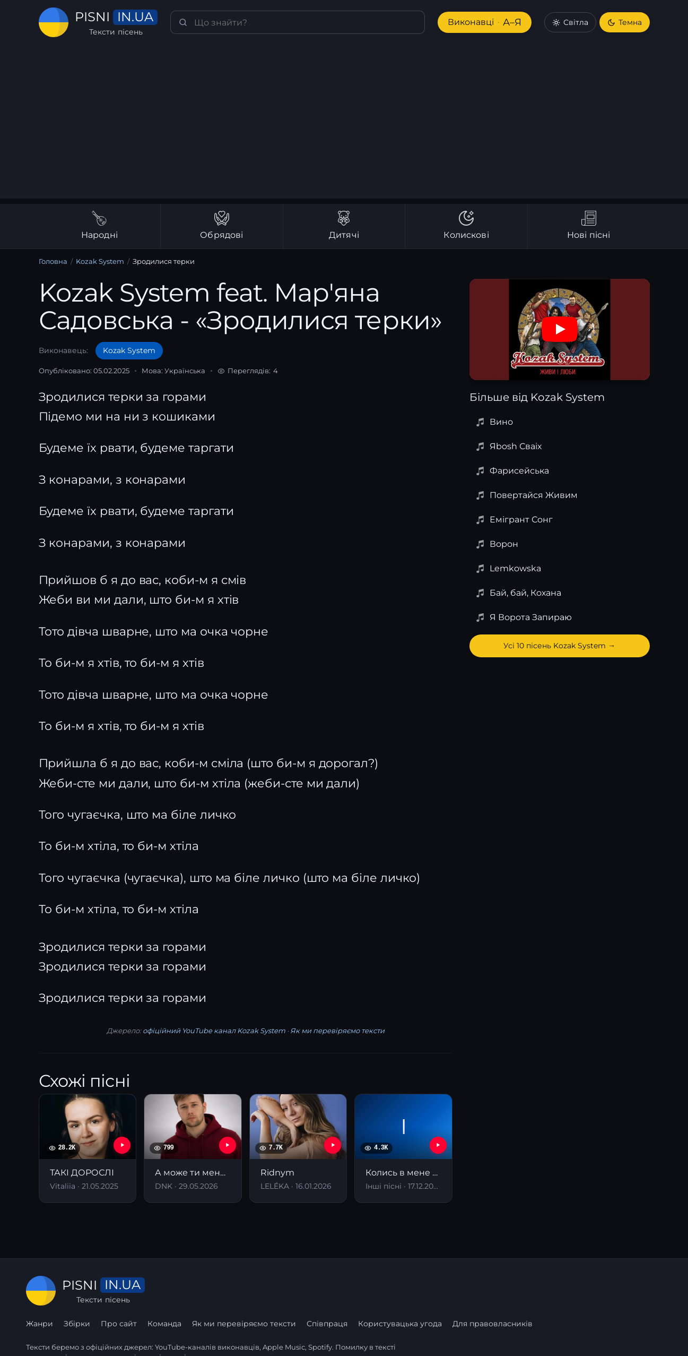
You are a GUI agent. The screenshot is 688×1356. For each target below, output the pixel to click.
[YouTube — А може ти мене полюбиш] (227, 1145)
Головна (53, 261)
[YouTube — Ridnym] (332, 1145)
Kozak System (98, 261)
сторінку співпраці (152, 1334)
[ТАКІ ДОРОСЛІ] (87, 1148)
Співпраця (457, 1290)
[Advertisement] (344, 124)
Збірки (208, 1290)
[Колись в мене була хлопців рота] (403, 1148)
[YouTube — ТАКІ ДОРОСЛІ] (122, 1145)
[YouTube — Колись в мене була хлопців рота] (438, 1145)
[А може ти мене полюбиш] (192, 1148)
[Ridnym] (298, 1148)
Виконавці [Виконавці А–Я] (483, 22)
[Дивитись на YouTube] (560, 329)
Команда (295, 1290)
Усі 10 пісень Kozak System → (559, 645)
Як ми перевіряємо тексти (332, 1031)
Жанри (171, 1290)
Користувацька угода (530, 1290)
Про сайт (250, 1290)
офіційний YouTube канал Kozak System (213, 1031)
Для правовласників (622, 1290)
